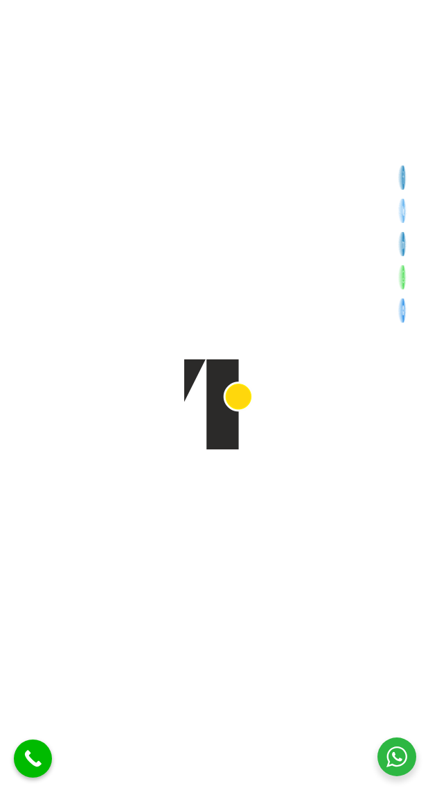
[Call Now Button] (33, 759)
